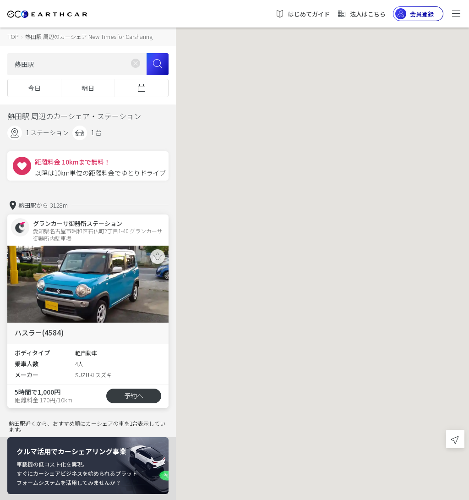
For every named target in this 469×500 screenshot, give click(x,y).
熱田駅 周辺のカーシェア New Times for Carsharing (89, 36)
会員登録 (414, 13)
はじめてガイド (302, 13)
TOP (12, 36)
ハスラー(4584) (39, 332)
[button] (322, 241)
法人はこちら (361, 13)
